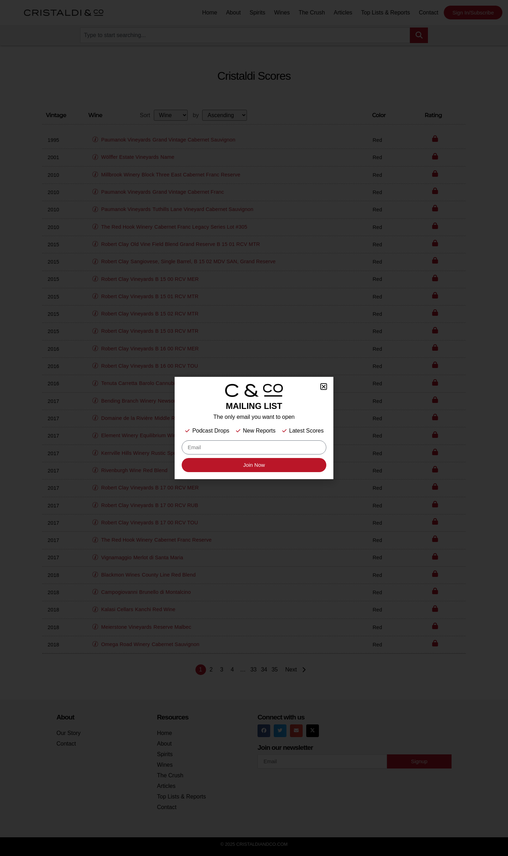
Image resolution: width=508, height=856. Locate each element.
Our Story (68, 733)
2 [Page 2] (211, 670)
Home (209, 13)
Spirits (257, 13)
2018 (53, 575)
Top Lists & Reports (385, 13)
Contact (428, 13)
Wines (282, 13)
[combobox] (245, 35)
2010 (53, 175)
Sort (145, 115)
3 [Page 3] (221, 670)
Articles (343, 13)
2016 (53, 349)
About (233, 13)
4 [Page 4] (232, 670)
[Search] (419, 35)
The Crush (311, 13)
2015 (53, 244)
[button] (97, 136)
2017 (53, 401)
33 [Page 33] (253, 670)
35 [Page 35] (275, 670)
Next (296, 670)
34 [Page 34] (264, 670)
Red (377, 140)
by (196, 115)
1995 (53, 140)
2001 (53, 157)
